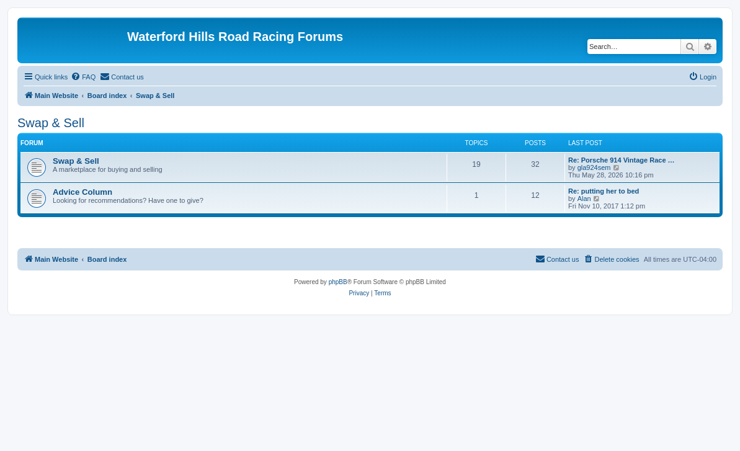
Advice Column (82, 192)
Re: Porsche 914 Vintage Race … (621, 160)
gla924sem (594, 167)
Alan (584, 198)
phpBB (338, 282)
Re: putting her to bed (603, 191)
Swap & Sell (50, 123)
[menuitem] (83, 76)
